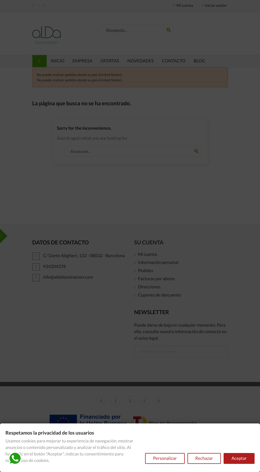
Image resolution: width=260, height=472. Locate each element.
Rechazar (204, 458)
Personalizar (165, 458)
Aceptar (239, 458)
